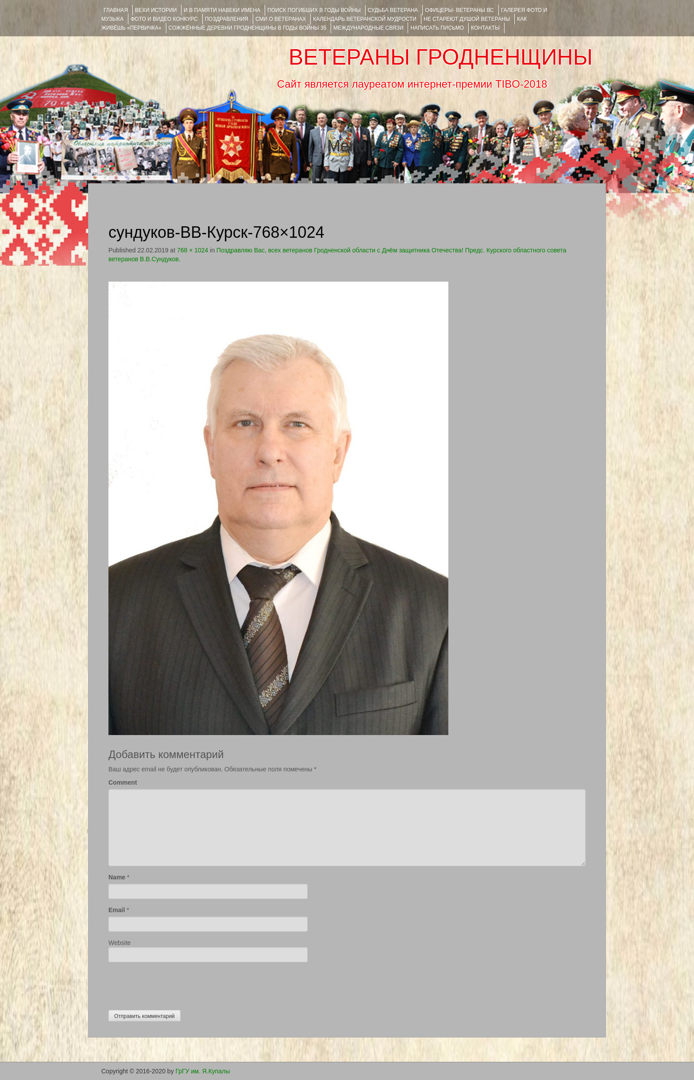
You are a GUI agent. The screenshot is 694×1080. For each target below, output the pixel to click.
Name (116, 877)
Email (116, 910)
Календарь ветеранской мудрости (364, 19)
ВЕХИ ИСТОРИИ (156, 10)
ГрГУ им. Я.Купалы (203, 1071)
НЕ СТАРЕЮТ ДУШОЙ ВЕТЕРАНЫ (467, 19)
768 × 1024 (192, 250)
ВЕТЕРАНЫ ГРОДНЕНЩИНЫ (441, 57)
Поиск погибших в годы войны (314, 10)
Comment (122, 782)
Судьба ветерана (393, 10)
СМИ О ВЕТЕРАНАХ (280, 19)
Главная (116, 10)
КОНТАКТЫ (485, 28)
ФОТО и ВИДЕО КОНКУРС (164, 19)
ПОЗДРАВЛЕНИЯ (226, 19)
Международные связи (368, 28)
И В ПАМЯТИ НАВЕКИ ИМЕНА (222, 10)
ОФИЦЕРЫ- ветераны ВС (459, 10)
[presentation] (175, 984)
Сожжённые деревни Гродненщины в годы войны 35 (248, 28)
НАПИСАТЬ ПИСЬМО (437, 28)
